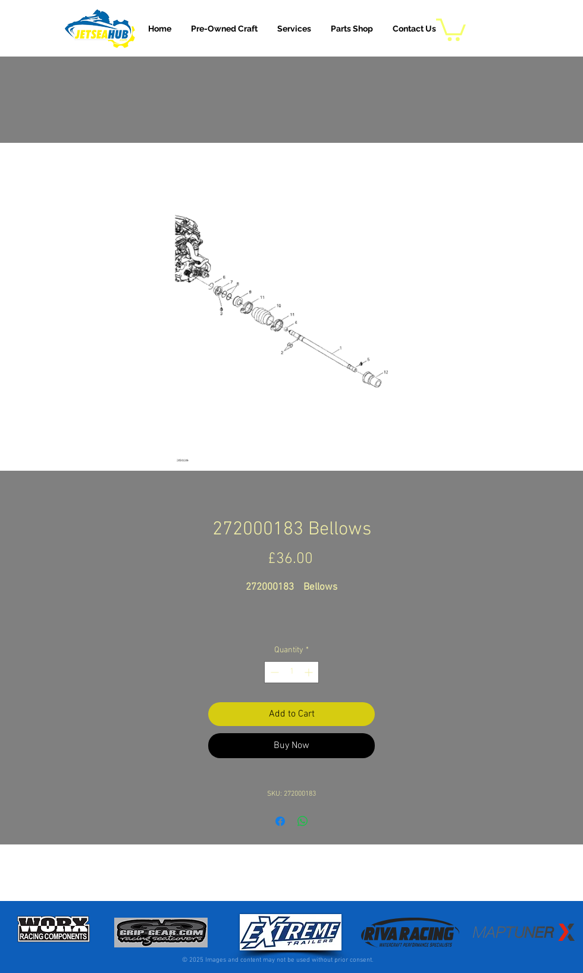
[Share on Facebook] (280, 821)
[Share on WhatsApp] (303, 821)
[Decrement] (273, 672)
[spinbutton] (291, 672)
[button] (294, 28)
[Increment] (309, 672)
